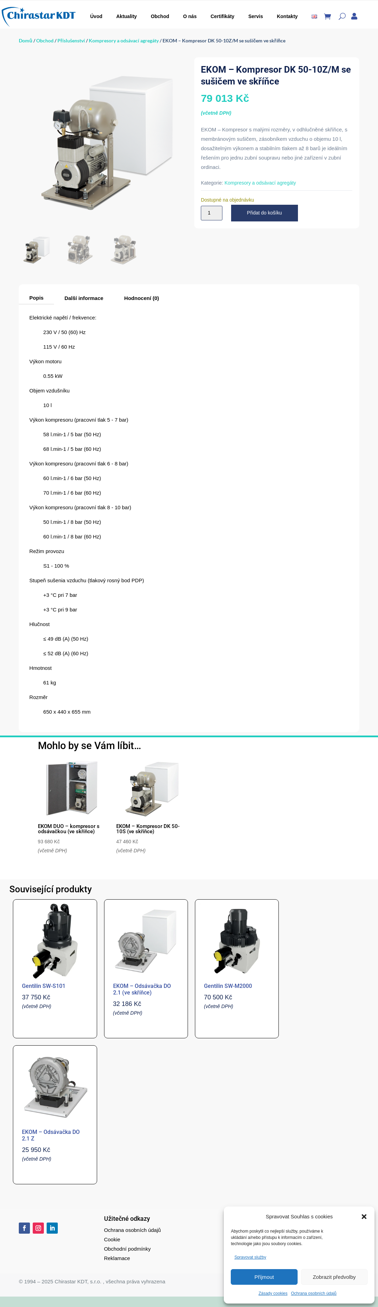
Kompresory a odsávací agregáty (124, 40)
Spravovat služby (250, 1257)
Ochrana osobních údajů (314, 1293)
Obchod (160, 16)
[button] (364, 1216)
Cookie (112, 1239)
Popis (36, 298)
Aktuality (126, 16)
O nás (190, 16)
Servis (255, 16)
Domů (25, 40)
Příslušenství (71, 40)
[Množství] (211, 213)
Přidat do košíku (264, 213)
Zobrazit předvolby (334, 1277)
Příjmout (264, 1277)
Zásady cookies (273, 1293)
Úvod (96, 16)
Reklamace (117, 1258)
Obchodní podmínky (127, 1249)
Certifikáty (222, 16)
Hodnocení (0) (141, 298)
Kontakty (287, 16)
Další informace (83, 298)
